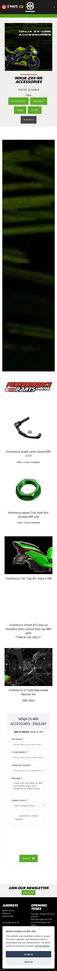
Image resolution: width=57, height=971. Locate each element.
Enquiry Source (20, 800)
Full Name (17, 739)
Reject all (28, 962)
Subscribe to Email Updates (26, 818)
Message (17, 778)
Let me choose (42, 946)
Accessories (18, 101)
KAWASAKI (38, 101)
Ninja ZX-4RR (28, 732)
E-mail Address (20, 752)
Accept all (28, 954)
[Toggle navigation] (54, 7)
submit (28, 858)
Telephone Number (21, 765)
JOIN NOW (28, 893)
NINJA (20, 110)
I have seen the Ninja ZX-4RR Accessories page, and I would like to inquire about (28, 788)
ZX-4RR (34, 110)
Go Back (28, 120)
